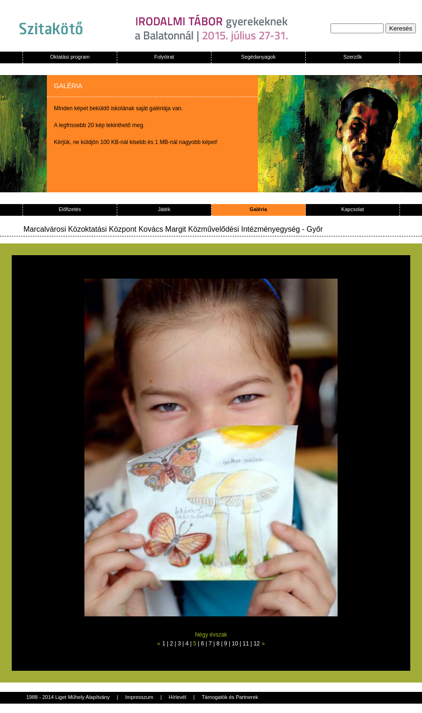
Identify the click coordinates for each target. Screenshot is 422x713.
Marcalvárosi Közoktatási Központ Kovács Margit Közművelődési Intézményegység (161, 229)
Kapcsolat (352, 209)
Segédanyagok (258, 57)
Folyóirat (164, 57)
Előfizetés (70, 209)
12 (257, 643)
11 (246, 643)
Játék (164, 209)
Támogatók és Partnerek (230, 697)
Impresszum (139, 697)
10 (235, 643)
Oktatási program (70, 57)
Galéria (258, 209)
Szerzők (352, 57)
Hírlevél (177, 697)
